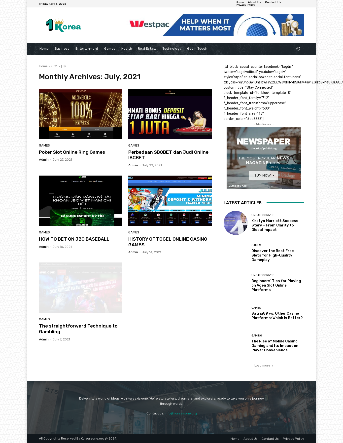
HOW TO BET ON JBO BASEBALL (74, 239)
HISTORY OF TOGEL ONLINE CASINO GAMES (167, 242)
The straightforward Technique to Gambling (78, 328)
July (63, 66)
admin (44, 159)
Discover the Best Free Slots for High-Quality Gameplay (272, 255)
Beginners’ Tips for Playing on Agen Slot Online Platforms (276, 285)
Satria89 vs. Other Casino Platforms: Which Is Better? (277, 315)
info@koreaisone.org (181, 413)
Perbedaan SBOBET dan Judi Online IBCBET (168, 155)
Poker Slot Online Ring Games (72, 152)
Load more (264, 365)
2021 (54, 66)
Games (44, 145)
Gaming (256, 335)
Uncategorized (262, 215)
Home (43, 66)
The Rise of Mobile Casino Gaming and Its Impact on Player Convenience (274, 345)
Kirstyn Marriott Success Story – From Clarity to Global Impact (274, 225)
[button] (298, 49)
